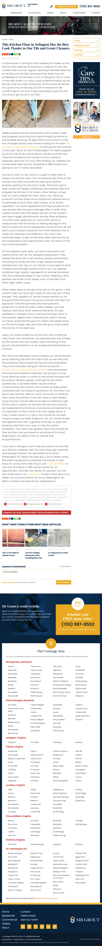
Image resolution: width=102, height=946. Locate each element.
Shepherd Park (82, 860)
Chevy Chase (36, 670)
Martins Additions (60, 681)
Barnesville (12, 674)
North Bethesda (60, 688)
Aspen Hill (12, 670)
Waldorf (79, 719)
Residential (49, 512)
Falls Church (35, 758)
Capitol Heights (37, 705)
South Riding (58, 811)
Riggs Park (80, 857)
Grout (18, 512)
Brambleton (13, 804)
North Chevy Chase (61, 692)
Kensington (58, 674)
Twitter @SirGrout (55, 504)
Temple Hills (81, 712)
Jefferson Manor (60, 751)
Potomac (80, 674)
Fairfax (33, 751)
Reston (79, 762)
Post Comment (64, 582)
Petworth (57, 889)
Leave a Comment (14, 566)
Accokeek (12, 705)
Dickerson (34, 688)
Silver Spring (81, 685)
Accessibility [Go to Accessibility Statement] (6, 939)
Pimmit (78, 758)
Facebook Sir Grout (14, 504)
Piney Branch (58, 892)
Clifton (11, 773)
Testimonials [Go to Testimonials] (79, 12)
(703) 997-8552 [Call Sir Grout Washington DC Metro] (89, 6)
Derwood (34, 685)
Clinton (33, 712)
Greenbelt (34, 730)
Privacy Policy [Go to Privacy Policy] (18, 939)
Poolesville (80, 670)
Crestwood (13, 886)
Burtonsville (13, 696)
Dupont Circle (36, 853)
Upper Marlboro (83, 716)
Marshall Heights (60, 868)
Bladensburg (14, 722)
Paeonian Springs (61, 797)
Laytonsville (58, 677)
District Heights (37, 719)
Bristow (11, 820)
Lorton (56, 762)
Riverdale (57, 727)
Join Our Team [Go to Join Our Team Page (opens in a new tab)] (29, 919)
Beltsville (11, 718)
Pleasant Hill (81, 853)
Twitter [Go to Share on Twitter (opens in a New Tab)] (12, 54)
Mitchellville (58, 716)
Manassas (35, 835)
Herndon (34, 780)
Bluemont (12, 800)
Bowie (10, 726)
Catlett (11, 831)
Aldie (10, 789)
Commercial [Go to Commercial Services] (34, 12)
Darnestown (35, 681)
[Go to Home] (20, 6)
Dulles (33, 789)
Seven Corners (82, 766)
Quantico (57, 828)
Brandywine (13, 729)
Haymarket (35, 828)
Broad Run (12, 824)
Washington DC (82, 875)
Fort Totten (35, 879)
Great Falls (35, 773)
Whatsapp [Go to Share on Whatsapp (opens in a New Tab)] (15, 54)
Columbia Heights (16, 882)
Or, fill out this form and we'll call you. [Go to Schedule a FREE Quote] (78, 629)
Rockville (79, 677)
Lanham (56, 708)
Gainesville (35, 824)
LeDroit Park (58, 857)
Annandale (13, 755)
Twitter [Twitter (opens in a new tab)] (35, 926)
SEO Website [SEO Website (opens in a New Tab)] (84, 939)
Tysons (79, 777)
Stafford (79, 844)
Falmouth (12, 844)
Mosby (56, 777)
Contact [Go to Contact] (96, 12)
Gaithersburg (36, 692)
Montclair (57, 820)
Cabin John (35, 666)
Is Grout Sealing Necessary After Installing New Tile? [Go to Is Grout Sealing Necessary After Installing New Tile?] (33, 555)
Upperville (80, 797)
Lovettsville (35, 811)
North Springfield (60, 780)
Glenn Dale (35, 727)
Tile (14, 512)
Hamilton (34, 797)
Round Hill (57, 808)
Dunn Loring (13, 777)
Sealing (33, 512)
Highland (57, 670)
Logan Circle (58, 860)
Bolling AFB (12, 864)
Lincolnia (57, 758)
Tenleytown (81, 868)
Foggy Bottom (36, 868)
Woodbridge (81, 824)
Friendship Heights (38, 882)
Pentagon (57, 742)
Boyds (10, 685)
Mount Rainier (59, 719)
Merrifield (57, 773)
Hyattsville (57, 705)
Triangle (79, 820)
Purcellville (57, 804)
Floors (57, 512)
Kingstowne (58, 755)
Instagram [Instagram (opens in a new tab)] (23, 926)
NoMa (55, 885)
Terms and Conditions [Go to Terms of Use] (33, 939)
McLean (56, 769)
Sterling (79, 789)
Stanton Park (81, 864)
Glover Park (35, 890)
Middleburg (58, 789)
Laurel (55, 712)
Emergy (33, 864)
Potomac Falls (59, 800)
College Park (36, 716)
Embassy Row (36, 860)
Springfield (80, 769)
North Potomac (60, 696)
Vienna (79, 780)
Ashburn (11, 797)
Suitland (79, 705)
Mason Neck (58, 766)
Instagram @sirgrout (35, 504)
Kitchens (64, 512)
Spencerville (81, 688)
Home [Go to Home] (4, 39)
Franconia (34, 769)
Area (77, 40)
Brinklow (11, 688)
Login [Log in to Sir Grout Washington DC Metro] (4, 582)
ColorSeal (41, 512)
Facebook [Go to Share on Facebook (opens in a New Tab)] (10, 54)
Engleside (12, 780)
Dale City (12, 835)
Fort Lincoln (35, 871)
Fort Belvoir (35, 762)
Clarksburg (35, 674)
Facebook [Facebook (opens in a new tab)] (29, 926)
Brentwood (13, 733)
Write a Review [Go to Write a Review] (51, 6)
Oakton (79, 755)
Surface (79, 54)
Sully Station (81, 773)
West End (80, 879)
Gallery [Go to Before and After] (50, 12)
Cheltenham (36, 708)
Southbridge (58, 831)
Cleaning (25, 512)
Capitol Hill (12, 875)
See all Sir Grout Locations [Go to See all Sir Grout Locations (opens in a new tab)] (45, 898)
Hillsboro (34, 800)
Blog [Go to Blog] (11, 39)
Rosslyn (79, 742)
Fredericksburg (37, 844)
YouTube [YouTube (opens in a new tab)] (42, 926)
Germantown (36, 696)
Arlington (12, 742)
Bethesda (12, 681)
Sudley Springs (59, 835)
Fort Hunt (34, 766)
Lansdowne (35, 804)
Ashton (11, 666)
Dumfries (34, 820)
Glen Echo (57, 666)
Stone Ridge (81, 793)
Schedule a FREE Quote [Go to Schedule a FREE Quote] (66, 7)
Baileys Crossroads (16, 758)
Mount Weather (60, 793)
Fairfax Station (36, 755)
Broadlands (13, 808)
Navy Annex (58, 881)
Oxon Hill (56, 723)
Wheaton (80, 696)
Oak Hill (79, 751)
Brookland (12, 871)
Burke (10, 762)
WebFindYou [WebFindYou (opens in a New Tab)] (95, 939)
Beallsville (12, 677)
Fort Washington (37, 723)
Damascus (35, 677)
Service (79, 50)
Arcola (11, 793)
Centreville (12, 766)
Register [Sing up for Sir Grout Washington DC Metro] (12, 582)
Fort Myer (34, 742)
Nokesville (57, 824)
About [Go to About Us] (63, 12)
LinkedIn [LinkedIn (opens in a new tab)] (48, 926)
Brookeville (12, 692)
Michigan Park (59, 871)
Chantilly (12, 769)
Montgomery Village (62, 685)
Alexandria (12, 751)
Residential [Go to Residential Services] (16, 12)
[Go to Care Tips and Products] (86, 80)
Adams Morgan (15, 853)
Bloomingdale (14, 860)
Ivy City (56, 853)
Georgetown (36, 886)
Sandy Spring (81, 681)
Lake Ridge (35, 831)
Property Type (82, 45)
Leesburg (34, 808)
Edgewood (35, 857)
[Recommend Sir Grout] (86, 120)
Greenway (35, 777)
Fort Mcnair (35, 875)
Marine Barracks (60, 864)
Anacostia (12, 857)
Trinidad (79, 871)
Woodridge (81, 882)
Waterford (80, 800)
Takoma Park (81, 692)
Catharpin (12, 828)
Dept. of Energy (15, 890)
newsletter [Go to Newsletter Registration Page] (34, 474)
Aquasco (12, 715)
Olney (78, 666)
